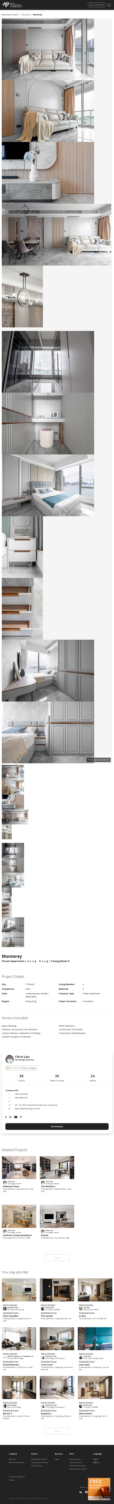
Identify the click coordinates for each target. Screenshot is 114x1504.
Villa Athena (85, 1413)
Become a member (16, 1462)
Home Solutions (75, 1462)
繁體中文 (96, 1462)
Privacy (12, 1480)
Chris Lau (25, 14)
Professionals (36, 1466)
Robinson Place (11, 1186)
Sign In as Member (96, 5)
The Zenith (47, 1316)
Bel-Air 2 (7, 1413)
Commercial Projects (39, 1462)
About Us (12, 1459)
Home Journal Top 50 (77, 1469)
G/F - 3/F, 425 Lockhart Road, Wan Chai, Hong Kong (36, 1105)
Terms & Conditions (17, 1477)
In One (82, 1316)
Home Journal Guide (77, 1466)
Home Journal (74, 1459)
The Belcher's (48, 1186)
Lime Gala (84, 1364)
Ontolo (44, 1235)
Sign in (57, 1459)
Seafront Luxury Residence (17, 1235)
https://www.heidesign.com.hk (27, 1109)
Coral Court (47, 1364)
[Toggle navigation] (109, 5)
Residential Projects (10, 14)
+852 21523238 (21, 1094)
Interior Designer (29, 1068)
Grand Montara (11, 1364)
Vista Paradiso (10, 1316)
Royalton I (46, 1413)
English (96, 1459)
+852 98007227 (21, 1098)
